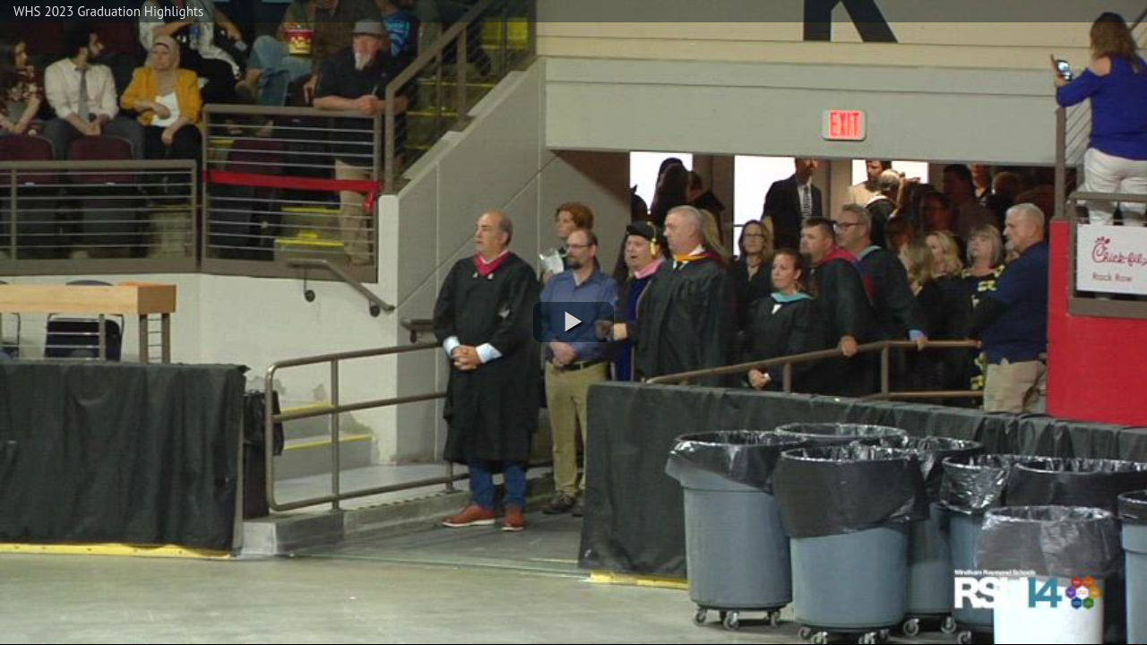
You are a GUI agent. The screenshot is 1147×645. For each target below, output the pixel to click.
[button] (573, 322)
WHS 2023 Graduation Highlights (108, 11)
